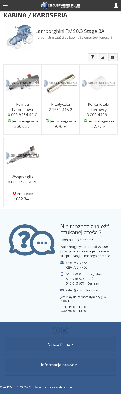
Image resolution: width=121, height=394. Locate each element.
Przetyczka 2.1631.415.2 (60, 107)
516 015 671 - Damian (82, 283)
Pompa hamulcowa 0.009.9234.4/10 (22, 109)
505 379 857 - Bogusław (84, 274)
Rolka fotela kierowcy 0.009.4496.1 (98, 109)
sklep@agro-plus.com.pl (83, 290)
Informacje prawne (60, 364)
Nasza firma (60, 344)
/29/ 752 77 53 (77, 267)
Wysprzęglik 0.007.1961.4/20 (22, 179)
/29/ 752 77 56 (77, 263)
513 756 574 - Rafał (80, 279)
